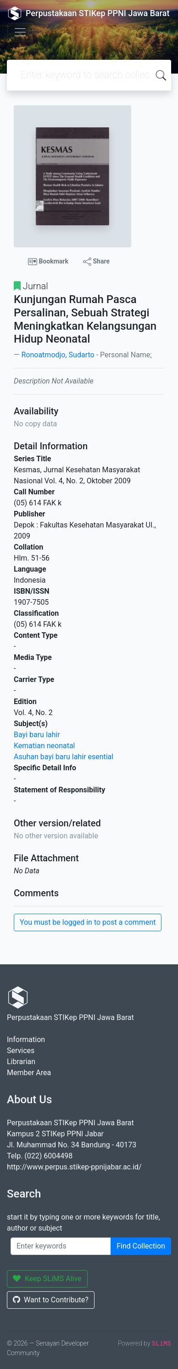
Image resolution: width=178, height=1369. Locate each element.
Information (26, 1039)
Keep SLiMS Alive (47, 1278)
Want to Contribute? (51, 1299)
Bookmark (48, 261)
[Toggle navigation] (20, 32)
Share (96, 262)
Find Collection (141, 1246)
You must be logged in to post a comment (88, 922)
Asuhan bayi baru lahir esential (63, 756)
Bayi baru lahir (37, 734)
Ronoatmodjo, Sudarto (57, 354)
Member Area (29, 1072)
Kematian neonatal (44, 745)
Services (20, 1050)
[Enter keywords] (61, 1246)
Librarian (21, 1061)
